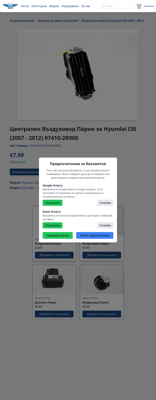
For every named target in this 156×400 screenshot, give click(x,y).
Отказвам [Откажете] (105, 202)
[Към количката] (144, 6)
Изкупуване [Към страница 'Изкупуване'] (70, 6)
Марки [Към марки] (54, 6)
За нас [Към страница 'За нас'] (85, 6)
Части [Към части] (24, 6)
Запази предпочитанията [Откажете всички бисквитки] (95, 235)
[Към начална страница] (10, 6)
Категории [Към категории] (39, 6)
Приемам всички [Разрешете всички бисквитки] (57, 235)
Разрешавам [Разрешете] (52, 202)
